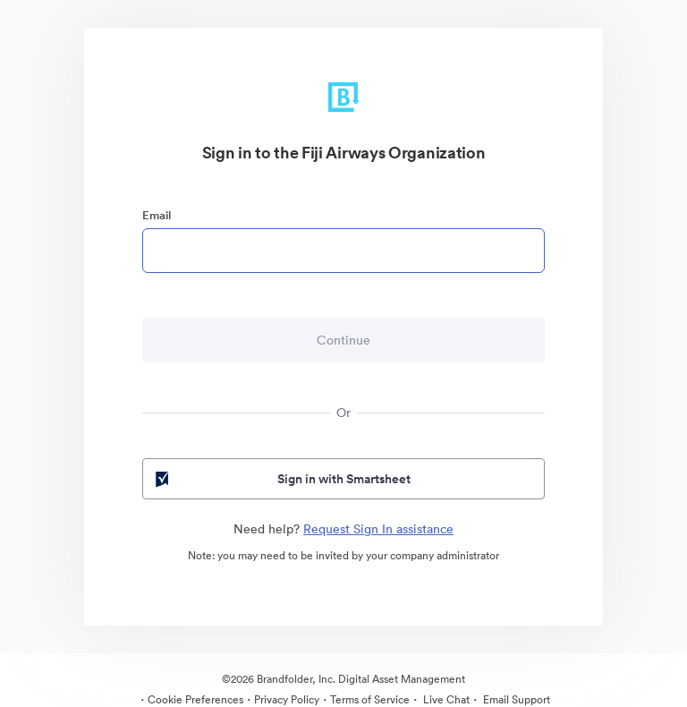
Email (156, 215)
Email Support (515, 699)
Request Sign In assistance (378, 529)
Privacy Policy (286, 699)
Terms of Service (370, 699)
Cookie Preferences (195, 699)
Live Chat (445, 699)
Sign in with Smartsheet (281, 479)
